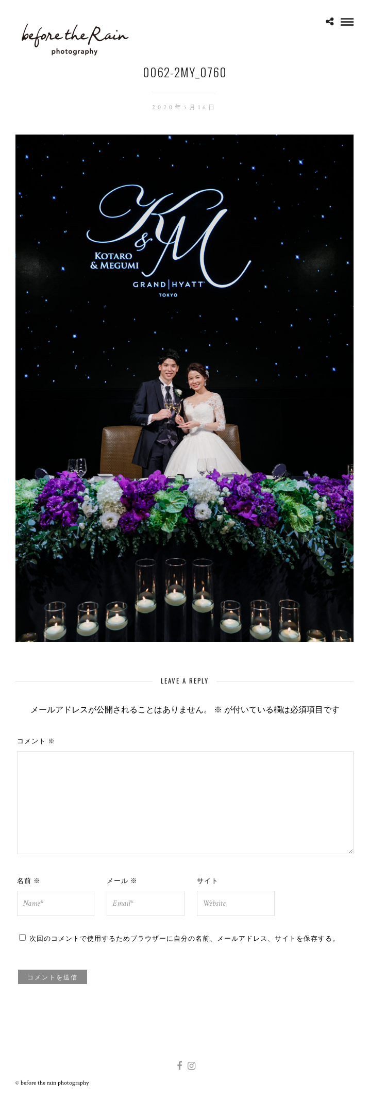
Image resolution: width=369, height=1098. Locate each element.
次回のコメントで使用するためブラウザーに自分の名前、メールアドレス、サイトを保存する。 (184, 938)
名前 (29, 880)
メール (122, 880)
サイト (208, 880)
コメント (36, 740)
